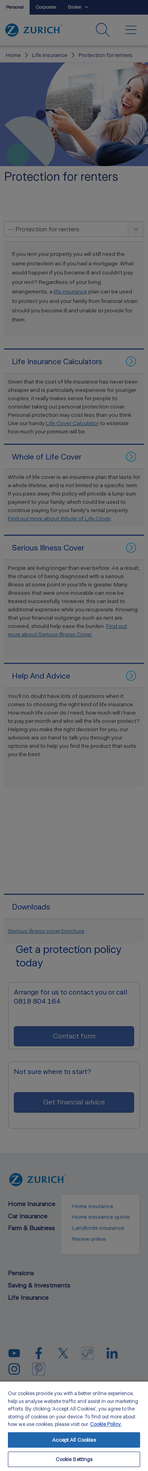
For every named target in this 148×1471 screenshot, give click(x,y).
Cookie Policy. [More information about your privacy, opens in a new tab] (106, 1424)
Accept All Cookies (74, 1440)
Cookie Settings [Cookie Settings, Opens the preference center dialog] (74, 1459)
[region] (74, 1426)
